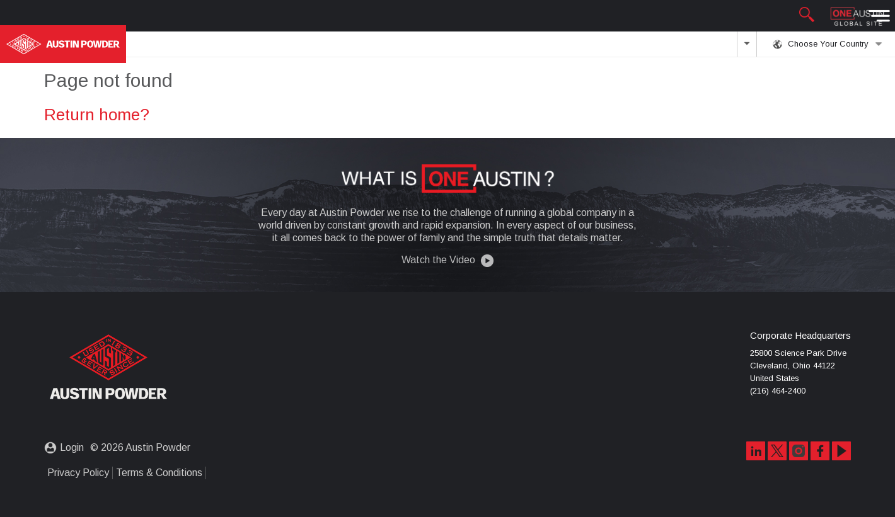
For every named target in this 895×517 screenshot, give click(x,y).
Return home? (96, 114)
